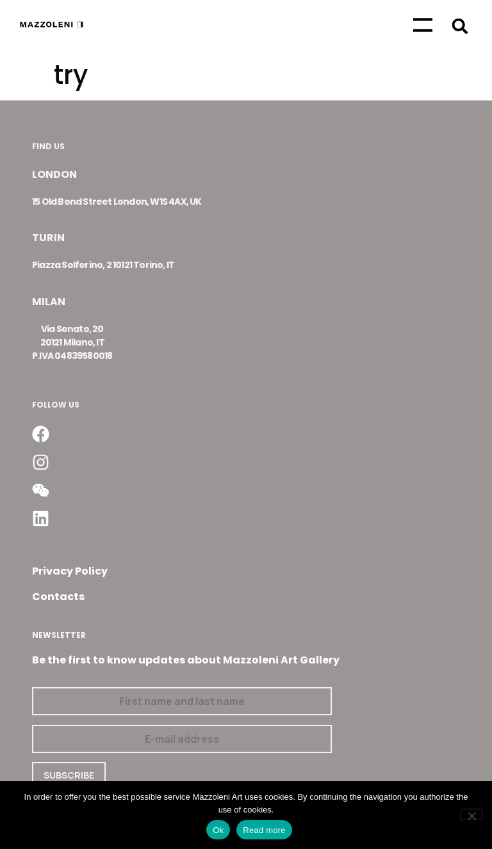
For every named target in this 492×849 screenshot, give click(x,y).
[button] (459, 25)
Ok (218, 830)
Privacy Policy (70, 571)
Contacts (58, 596)
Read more (264, 830)
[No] (471, 814)
